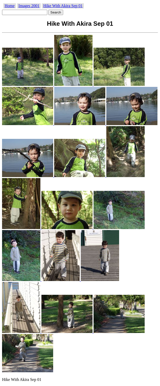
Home (10, 6)
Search (55, 12)
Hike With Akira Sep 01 (63, 6)
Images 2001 (28, 6)
